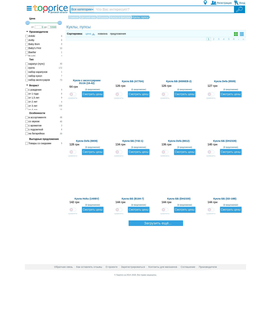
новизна (102, 33)
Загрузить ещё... (156, 298)
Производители (208, 311)
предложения (118, 33)
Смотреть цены (234, 50)
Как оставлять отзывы (89, 311)
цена (90, 33)
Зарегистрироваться (133, 311)
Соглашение (188, 311)
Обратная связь (63, 311)
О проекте (112, 311)
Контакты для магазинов (162, 311)
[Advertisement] (45, 201)
